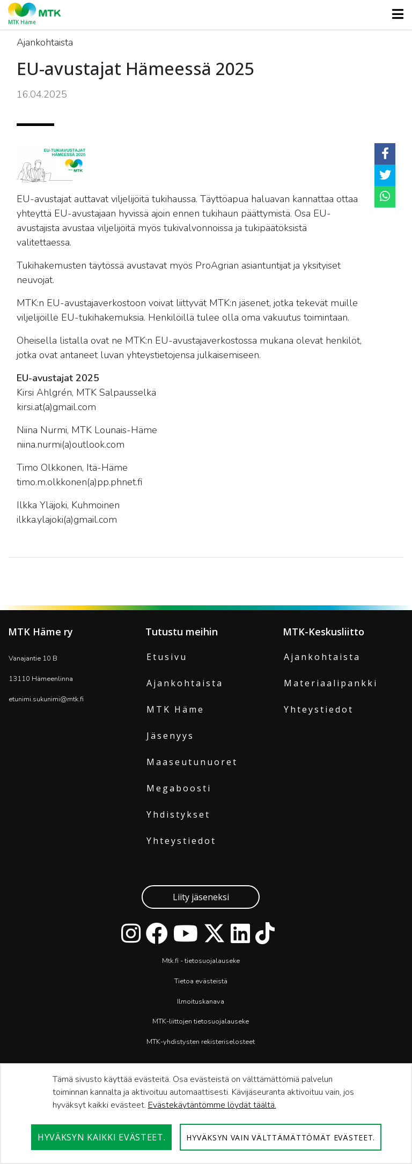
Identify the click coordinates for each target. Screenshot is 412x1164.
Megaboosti (178, 788)
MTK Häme (175, 709)
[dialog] (206, 1113)
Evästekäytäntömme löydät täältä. (212, 1105)
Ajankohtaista (184, 683)
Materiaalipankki (331, 683)
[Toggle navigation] (394, 14)
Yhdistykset (178, 814)
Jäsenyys (170, 736)
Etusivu (166, 657)
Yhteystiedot (181, 841)
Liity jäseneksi (201, 897)
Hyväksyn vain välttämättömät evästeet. (280, 1137)
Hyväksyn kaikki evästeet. (102, 1137)
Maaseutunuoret (192, 762)
